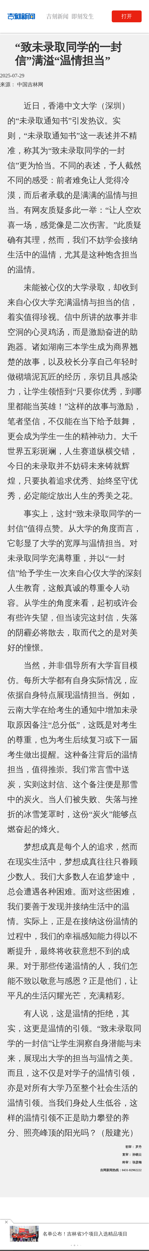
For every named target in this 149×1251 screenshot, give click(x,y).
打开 (126, 16)
